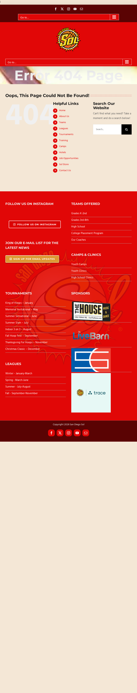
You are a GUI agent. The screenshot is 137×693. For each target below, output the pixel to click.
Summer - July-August (18, 387)
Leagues (63, 128)
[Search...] (107, 129)
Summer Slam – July (17, 323)
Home (62, 110)
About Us (64, 116)
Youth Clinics (78, 271)
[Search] (126, 129)
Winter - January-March (18, 373)
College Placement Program (87, 233)
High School (78, 227)
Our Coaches (78, 240)
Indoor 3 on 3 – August (18, 329)
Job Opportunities (68, 158)
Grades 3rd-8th (80, 220)
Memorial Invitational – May (21, 309)
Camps (62, 146)
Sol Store (64, 164)
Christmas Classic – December (22, 349)
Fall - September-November (21, 393)
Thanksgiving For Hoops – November (26, 342)
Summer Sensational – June (21, 316)
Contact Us (65, 170)
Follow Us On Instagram (34, 224)
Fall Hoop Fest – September (21, 336)
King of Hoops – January (19, 303)
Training (63, 140)
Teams (62, 122)
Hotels (62, 152)
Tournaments (66, 134)
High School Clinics (82, 277)
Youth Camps (79, 264)
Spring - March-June (16, 380)
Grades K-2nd (79, 213)
